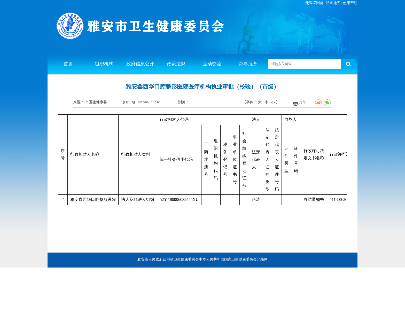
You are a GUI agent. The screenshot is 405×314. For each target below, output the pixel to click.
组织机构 (104, 63)
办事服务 (248, 63)
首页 (68, 63)
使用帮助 (350, 3)
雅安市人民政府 (150, 259)
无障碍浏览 (314, 3)
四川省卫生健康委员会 (181, 259)
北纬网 (262, 259)
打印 (302, 102)
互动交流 (212, 63)
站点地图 (333, 3)
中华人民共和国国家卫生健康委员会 (228, 259)
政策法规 (176, 63)
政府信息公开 (140, 63)
